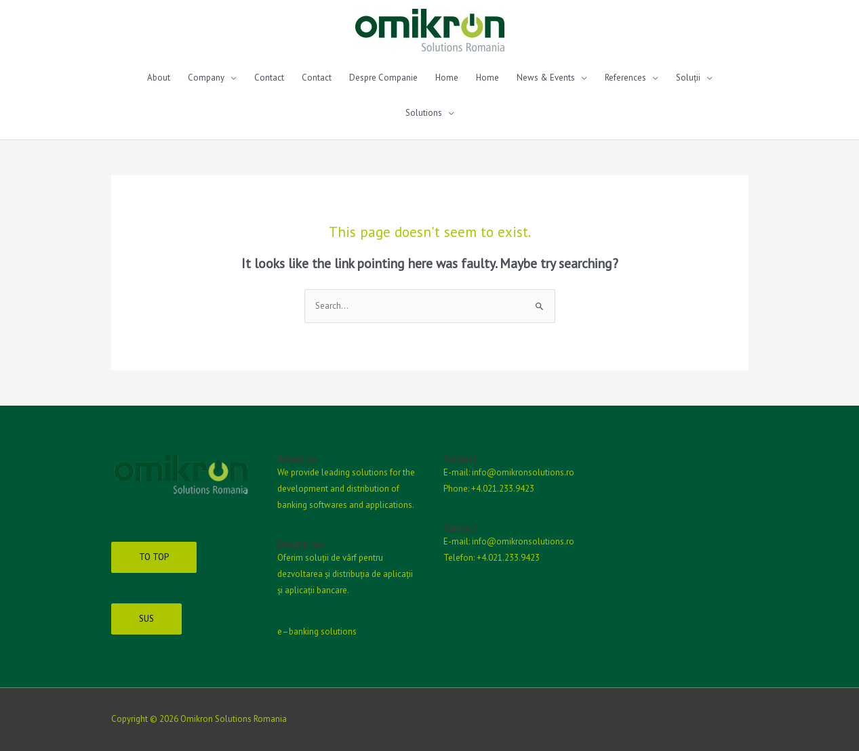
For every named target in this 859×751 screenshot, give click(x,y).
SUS (146, 618)
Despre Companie (383, 77)
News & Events (546, 77)
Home (446, 77)
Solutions (423, 113)
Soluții (688, 77)
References (625, 77)
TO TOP (154, 557)
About (158, 77)
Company (206, 77)
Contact (269, 77)
